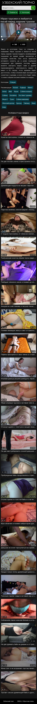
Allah (10, 91)
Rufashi (15, 87)
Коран (16, 91)
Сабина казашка (26, 91)
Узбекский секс (8, 701)
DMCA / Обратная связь (25, 701)
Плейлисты (12, 12)
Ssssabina (13, 95)
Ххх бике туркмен (25, 95)
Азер (4, 107)
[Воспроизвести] (2, 39)
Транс (12, 99)
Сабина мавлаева (22, 99)
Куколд (19, 103)
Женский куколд (8, 103)
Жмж (33, 103)
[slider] (14, 37)
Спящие (13, 82)
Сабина (4, 95)
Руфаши (23, 87)
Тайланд (27, 103)
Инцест (5, 99)
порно (18, 2)
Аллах (4, 91)
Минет (30, 87)
